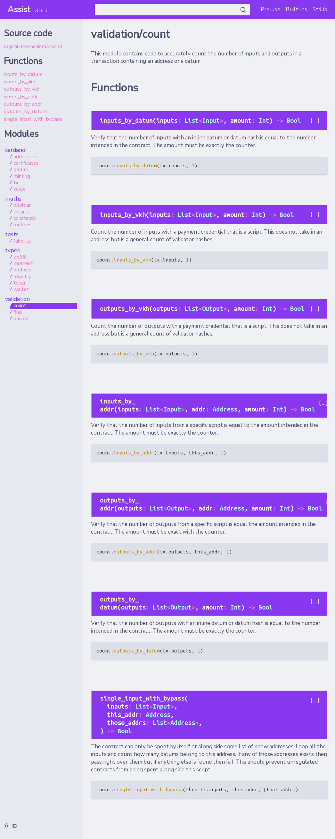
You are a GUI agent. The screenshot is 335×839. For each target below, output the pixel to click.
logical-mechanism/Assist (33, 46)
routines (22, 225)
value (19, 189)
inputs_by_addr (21, 96)
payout (21, 319)
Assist (19, 9)
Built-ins (296, 9)
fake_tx (22, 241)
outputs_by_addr (23, 104)
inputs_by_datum (23, 74)
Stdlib (320, 9)
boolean (22, 205)
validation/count (130, 34)
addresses (25, 157)
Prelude (270, 9)
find (17, 312)
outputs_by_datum (25, 111)
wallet (21, 290)
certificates (26, 163)
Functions (114, 87)
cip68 (19, 257)
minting (21, 176)
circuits (21, 212)
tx (15, 183)
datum (20, 170)
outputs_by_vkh (21, 89)
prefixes (22, 270)
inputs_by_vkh (19, 81)
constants (24, 218)
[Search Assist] (172, 9)
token (20, 283)
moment (23, 264)
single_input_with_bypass (33, 119)
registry (22, 277)
